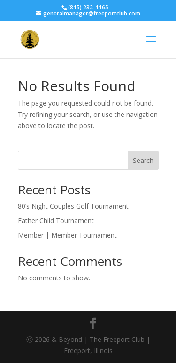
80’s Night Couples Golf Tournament (73, 205)
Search (143, 160)
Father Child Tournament (56, 220)
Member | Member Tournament (67, 235)
